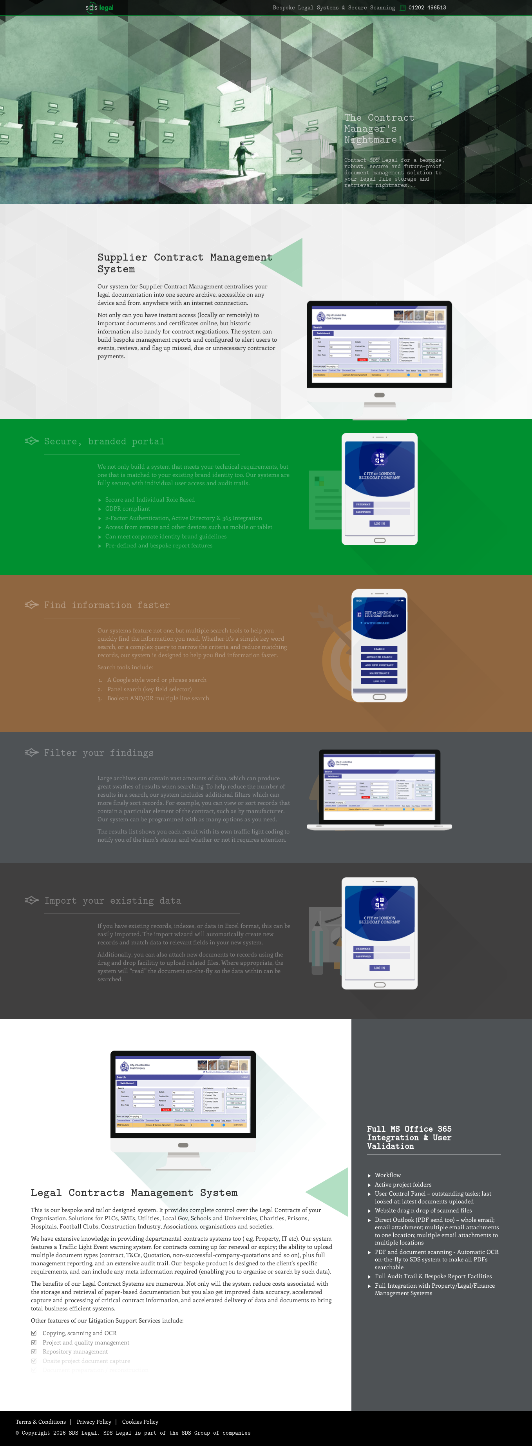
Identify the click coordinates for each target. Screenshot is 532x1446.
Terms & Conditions (41, 1421)
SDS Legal (99, 8)
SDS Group (196, 1433)
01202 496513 (427, 7)
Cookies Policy (140, 1421)
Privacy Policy (94, 1421)
